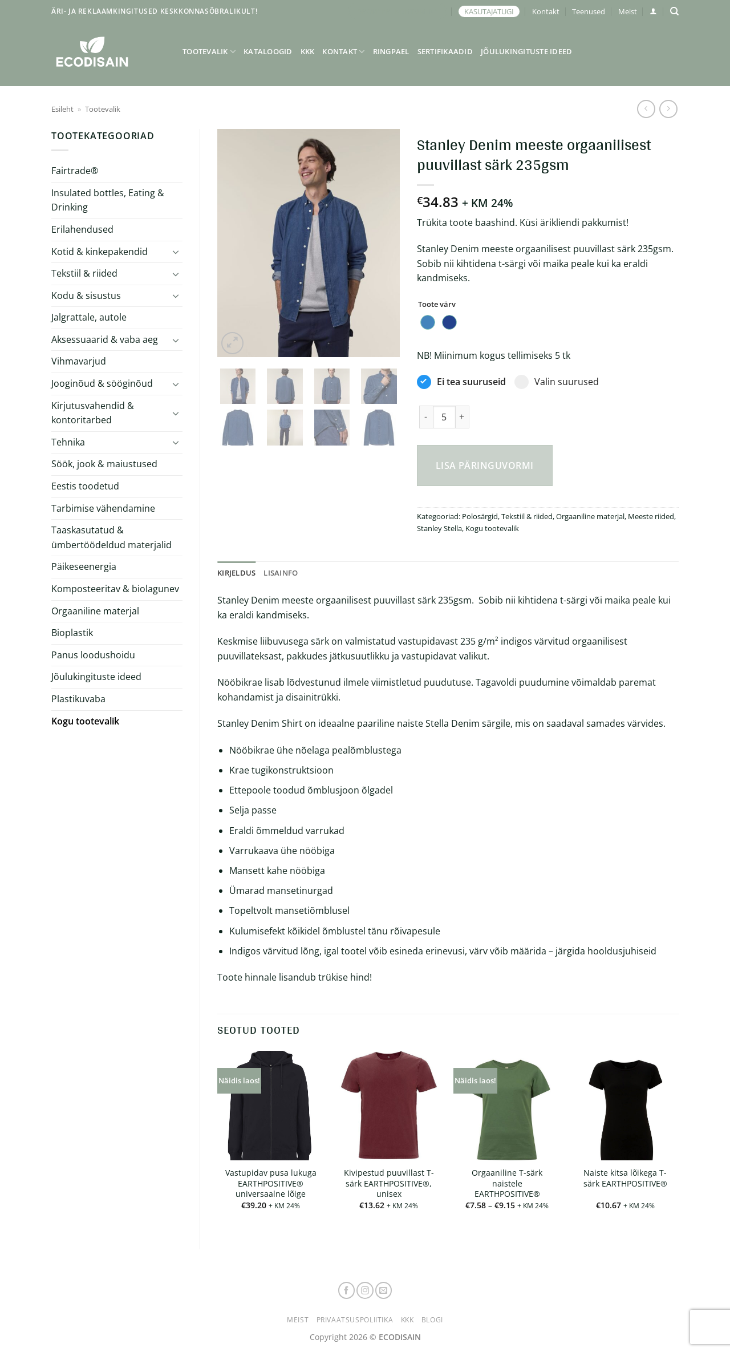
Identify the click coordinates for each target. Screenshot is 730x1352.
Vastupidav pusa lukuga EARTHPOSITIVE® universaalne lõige (271, 1183)
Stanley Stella (439, 528)
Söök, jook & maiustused (104, 464)
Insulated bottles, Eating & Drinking (107, 200)
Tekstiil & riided (84, 273)
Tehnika (68, 442)
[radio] (427, 322)
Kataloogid (268, 51)
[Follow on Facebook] (346, 1290)
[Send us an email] (383, 1290)
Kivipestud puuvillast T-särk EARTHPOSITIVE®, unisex (389, 1183)
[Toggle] (175, 251)
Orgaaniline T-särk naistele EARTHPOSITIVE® (507, 1183)
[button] (653, 11)
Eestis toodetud (85, 486)
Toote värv (437, 305)
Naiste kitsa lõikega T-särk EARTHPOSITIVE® (625, 1178)
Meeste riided (651, 516)
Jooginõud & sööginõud (102, 383)
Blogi (432, 1320)
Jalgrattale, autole (89, 317)
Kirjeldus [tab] (236, 573)
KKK (308, 51)
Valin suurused (556, 382)
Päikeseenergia (83, 566)
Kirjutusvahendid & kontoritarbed (92, 413)
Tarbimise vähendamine (103, 508)
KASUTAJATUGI (489, 11)
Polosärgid (480, 516)
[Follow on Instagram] (365, 1290)
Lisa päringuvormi (485, 465)
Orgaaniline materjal (95, 611)
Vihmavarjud (78, 361)
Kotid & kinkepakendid (99, 251)
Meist (627, 11)
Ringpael (391, 51)
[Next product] (646, 109)
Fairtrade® (74, 170)
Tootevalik (209, 51)
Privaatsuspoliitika (355, 1320)
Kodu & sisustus (86, 295)
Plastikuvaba (78, 699)
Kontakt (545, 11)
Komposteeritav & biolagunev (115, 588)
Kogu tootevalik (85, 721)
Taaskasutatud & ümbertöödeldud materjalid (111, 537)
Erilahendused (82, 229)
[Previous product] (668, 109)
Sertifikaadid (445, 51)
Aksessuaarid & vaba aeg (104, 339)
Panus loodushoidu (93, 655)
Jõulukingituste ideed (526, 51)
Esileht (62, 109)
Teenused (588, 11)
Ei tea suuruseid (461, 382)
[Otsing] (674, 11)
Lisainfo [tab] (280, 573)
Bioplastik (72, 632)
